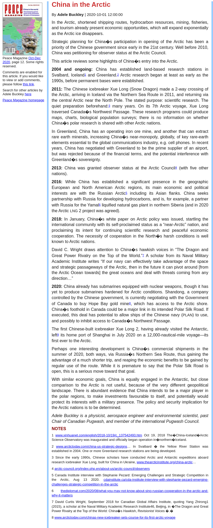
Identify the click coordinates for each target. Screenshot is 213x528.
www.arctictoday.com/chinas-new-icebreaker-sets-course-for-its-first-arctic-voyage (115, 517)
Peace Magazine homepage (23, 100)
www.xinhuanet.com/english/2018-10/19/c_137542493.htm (98, 435)
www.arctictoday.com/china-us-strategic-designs (91, 446)
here (28, 94)
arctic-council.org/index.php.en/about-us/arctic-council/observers (102, 469)
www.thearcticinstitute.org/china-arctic (165, 462)
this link (28, 84)
